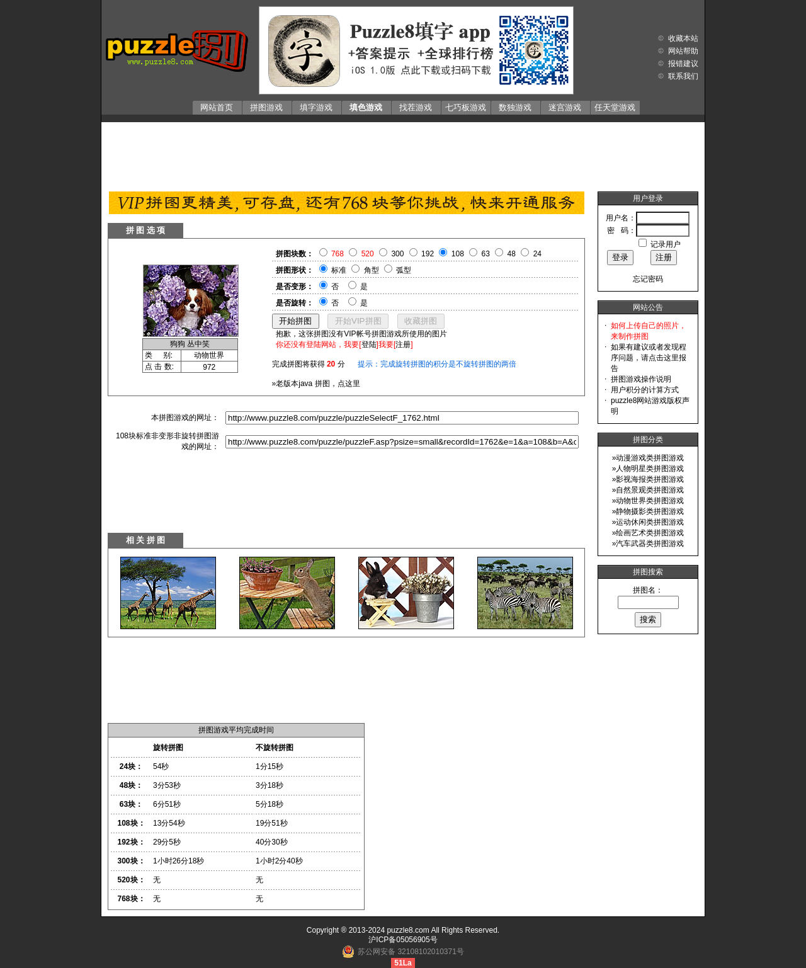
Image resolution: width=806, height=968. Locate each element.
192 (427, 253)
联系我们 (683, 76)
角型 (371, 270)
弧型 (403, 270)
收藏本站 (683, 38)
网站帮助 (683, 51)
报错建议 (683, 63)
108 (457, 253)
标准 (338, 270)
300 (397, 253)
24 (537, 253)
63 (486, 253)
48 (512, 253)
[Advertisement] (403, 153)
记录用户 (665, 244)
